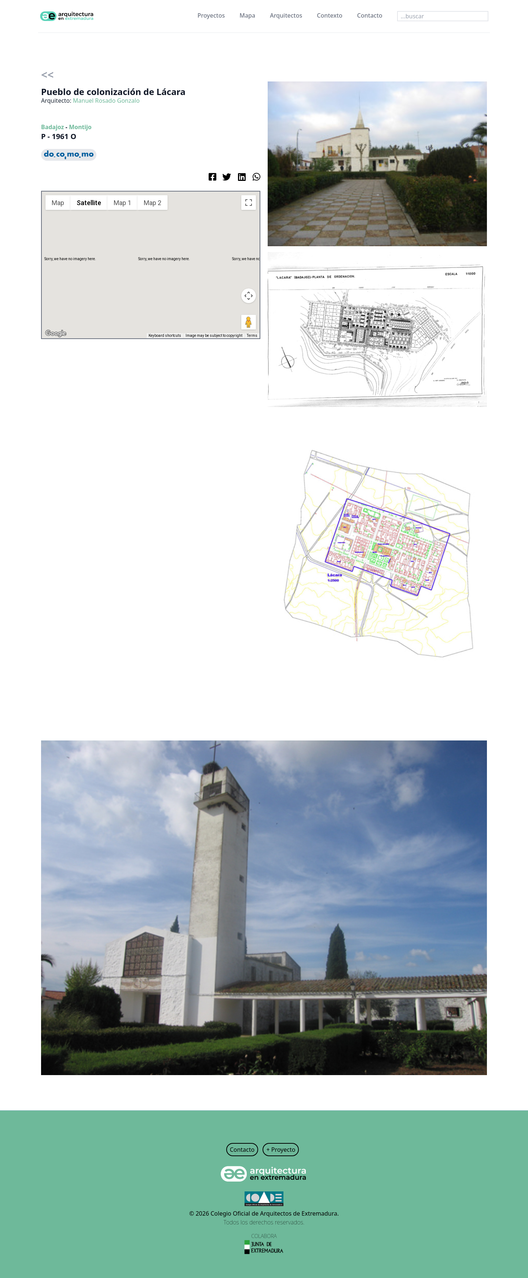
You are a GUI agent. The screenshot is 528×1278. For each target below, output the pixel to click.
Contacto (369, 15)
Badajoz (52, 127)
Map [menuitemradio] (58, 203)
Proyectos (211, 15)
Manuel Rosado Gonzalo (106, 101)
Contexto (329, 15)
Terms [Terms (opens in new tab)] (252, 336)
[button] (150, 258)
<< (47, 74)
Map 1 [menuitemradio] (122, 203)
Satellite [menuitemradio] (89, 203)
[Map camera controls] (248, 295)
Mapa (247, 15)
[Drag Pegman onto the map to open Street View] (248, 322)
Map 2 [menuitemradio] (152, 203)
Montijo (80, 127)
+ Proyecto (280, 1150)
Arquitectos (286, 15)
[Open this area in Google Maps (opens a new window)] (56, 333)
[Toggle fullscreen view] (248, 202)
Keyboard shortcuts (164, 336)
